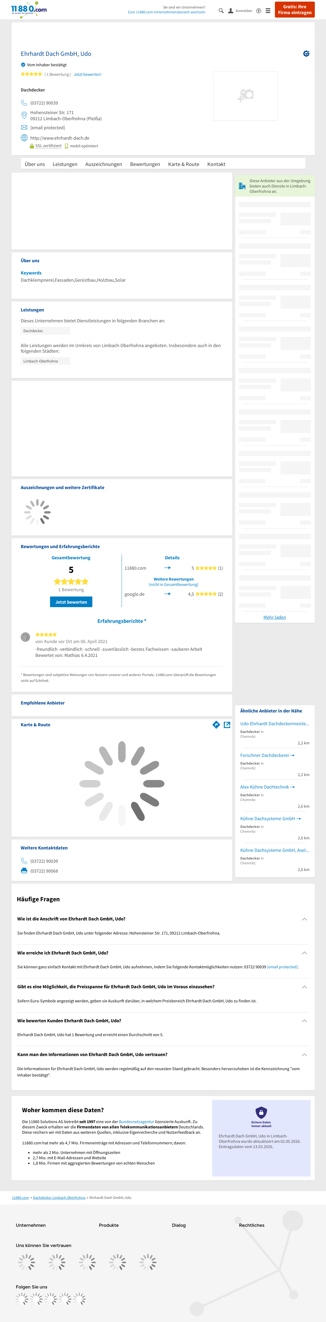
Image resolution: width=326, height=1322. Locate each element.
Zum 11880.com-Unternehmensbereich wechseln (166, 12)
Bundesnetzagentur (136, 1121)
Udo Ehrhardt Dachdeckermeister (273, 723)
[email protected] (282, 966)
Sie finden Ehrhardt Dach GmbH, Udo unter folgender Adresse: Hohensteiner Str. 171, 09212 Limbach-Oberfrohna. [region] (118, 933)
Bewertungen (145, 164)
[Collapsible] (304, 919)
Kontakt (216, 164)
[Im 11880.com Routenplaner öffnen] (216, 724)
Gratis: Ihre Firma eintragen (295, 9)
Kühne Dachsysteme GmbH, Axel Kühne (275, 850)
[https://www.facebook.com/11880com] (22, 1299)
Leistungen (65, 164)
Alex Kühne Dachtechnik (264, 787)
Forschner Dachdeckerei (264, 755)
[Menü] (270, 10)
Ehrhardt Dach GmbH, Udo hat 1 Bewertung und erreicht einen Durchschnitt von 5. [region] (90, 1034)
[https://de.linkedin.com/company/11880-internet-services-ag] (65, 1299)
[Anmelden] (242, 10)
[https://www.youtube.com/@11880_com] (79, 1299)
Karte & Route (183, 164)
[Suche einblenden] (223, 10)
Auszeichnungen (103, 164)
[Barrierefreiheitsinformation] (261, 10)
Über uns (35, 164)
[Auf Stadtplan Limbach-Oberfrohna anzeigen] (227, 724)
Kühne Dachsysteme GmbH (267, 818)
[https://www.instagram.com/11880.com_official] (36, 1299)
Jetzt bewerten (71, 602)
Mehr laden (274, 617)
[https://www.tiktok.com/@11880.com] (50, 1299)
